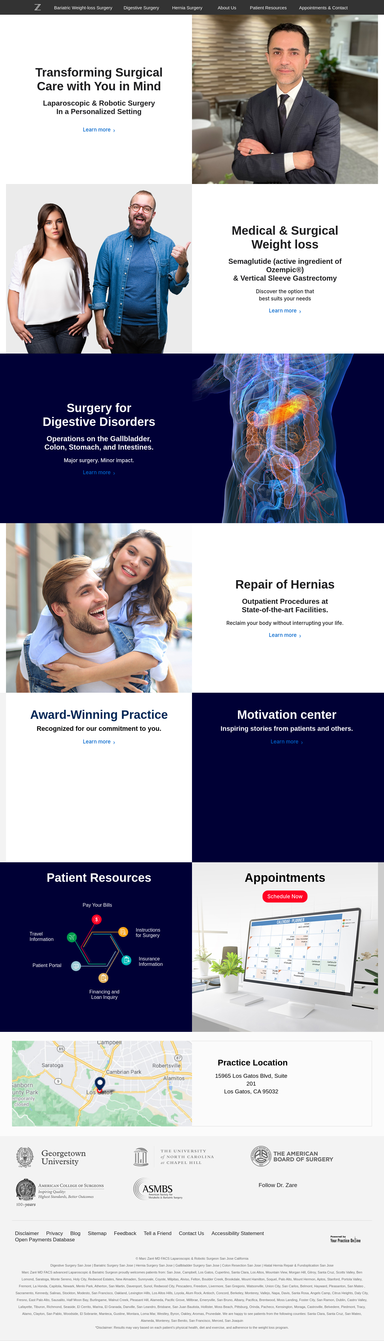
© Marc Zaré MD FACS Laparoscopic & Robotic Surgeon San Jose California (192, 1258)
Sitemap (97, 1233)
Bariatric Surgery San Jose (113, 1265)
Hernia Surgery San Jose (154, 1265)
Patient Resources (268, 7)
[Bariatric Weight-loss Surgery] (41, 7)
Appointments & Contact (323, 7)
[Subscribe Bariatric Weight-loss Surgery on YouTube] (299, 1196)
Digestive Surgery (141, 7)
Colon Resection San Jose (241, 1265)
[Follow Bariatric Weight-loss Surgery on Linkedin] (286, 1196)
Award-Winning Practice (99, 714)
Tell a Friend (158, 1233)
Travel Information (42, 936)
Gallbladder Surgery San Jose (198, 1265)
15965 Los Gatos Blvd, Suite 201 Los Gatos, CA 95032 (251, 1084)
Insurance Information (151, 961)
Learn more (97, 130)
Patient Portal (47, 965)
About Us (227, 7)
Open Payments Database (45, 1240)
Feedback (125, 1233)
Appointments (285, 877)
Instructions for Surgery (148, 932)
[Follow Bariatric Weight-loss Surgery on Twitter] (274, 1196)
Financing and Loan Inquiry (104, 994)
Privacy (54, 1233)
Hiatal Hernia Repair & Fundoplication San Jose (299, 1265)
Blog (75, 1233)
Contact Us (191, 1233)
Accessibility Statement (238, 1233)
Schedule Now (284, 896)
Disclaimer (27, 1233)
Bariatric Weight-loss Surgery (83, 7)
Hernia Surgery (187, 7)
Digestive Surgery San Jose (70, 1265)
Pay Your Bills (97, 905)
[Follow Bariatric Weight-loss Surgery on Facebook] (261, 1196)
